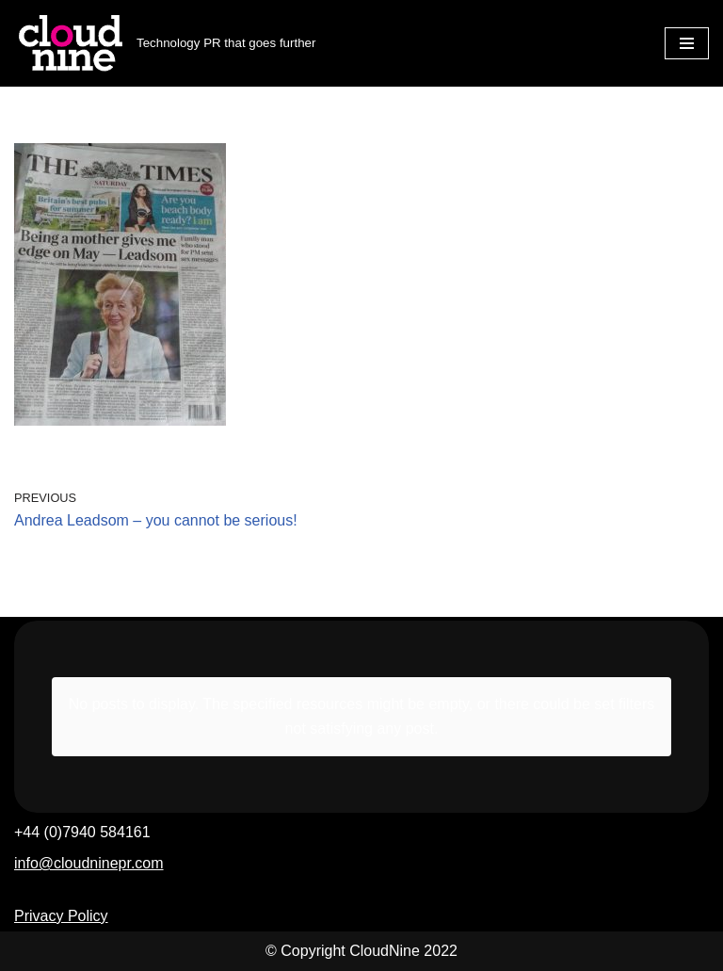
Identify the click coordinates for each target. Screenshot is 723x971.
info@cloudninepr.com (89, 863)
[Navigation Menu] (687, 43)
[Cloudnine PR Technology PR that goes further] (164, 43)
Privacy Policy (61, 916)
